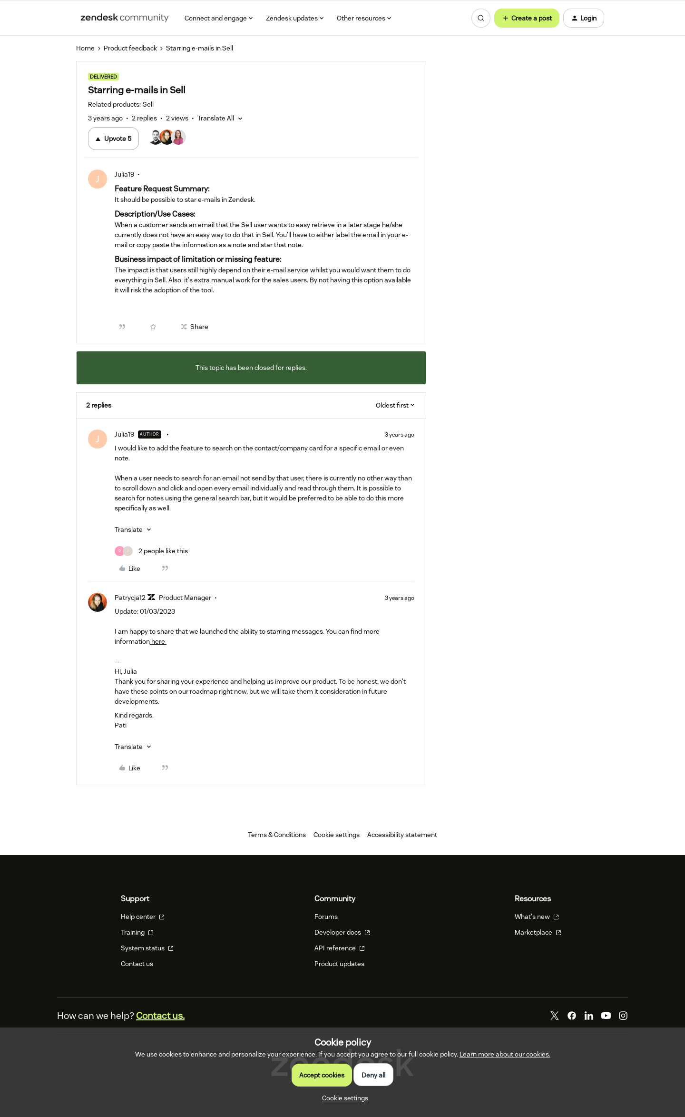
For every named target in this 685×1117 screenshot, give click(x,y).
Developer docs (342, 932)
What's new (537, 916)
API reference (339, 948)
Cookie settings (336, 834)
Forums (326, 916)
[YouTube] (606, 1015)
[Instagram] (623, 1015)
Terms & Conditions (277, 834)
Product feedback (130, 48)
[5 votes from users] (167, 139)
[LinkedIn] (589, 1015)
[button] (526, 18)
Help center (143, 916)
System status (147, 948)
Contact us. (160, 1015)
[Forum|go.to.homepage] (124, 18)
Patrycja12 (130, 597)
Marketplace (538, 932)
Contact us (137, 963)
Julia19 (124, 174)
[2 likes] (151, 551)
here (158, 641)
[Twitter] (554, 1015)
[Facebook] (572, 1015)
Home (85, 48)
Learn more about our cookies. (505, 1054)
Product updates (339, 963)
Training (137, 932)
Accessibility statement (402, 834)
